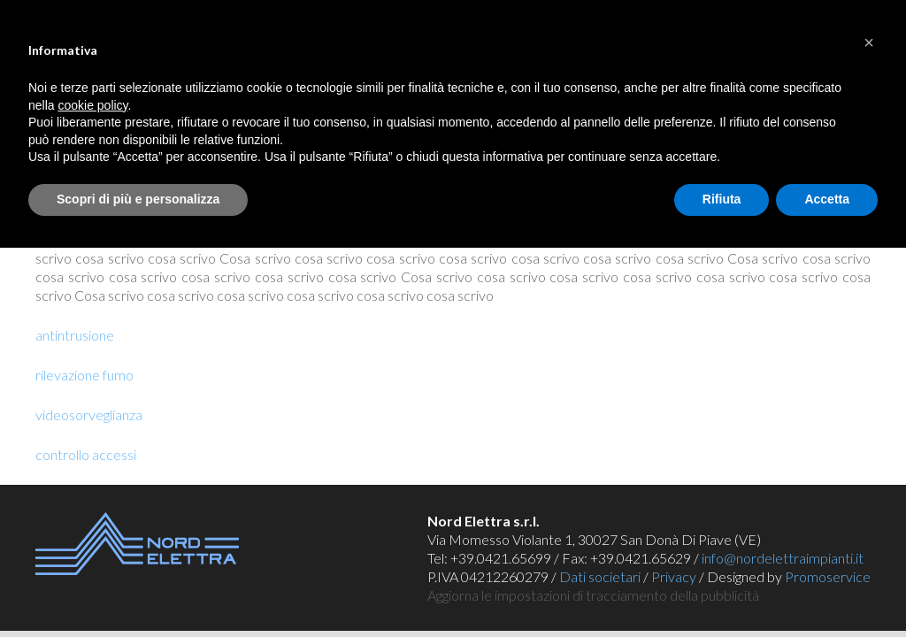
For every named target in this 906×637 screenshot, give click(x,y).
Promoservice (828, 576)
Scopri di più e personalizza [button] (138, 199)
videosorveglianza (88, 414)
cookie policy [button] (92, 105)
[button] (869, 42)
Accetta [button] (826, 199)
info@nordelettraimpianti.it (783, 557)
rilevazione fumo (84, 374)
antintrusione (74, 334)
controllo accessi (85, 454)
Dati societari (600, 576)
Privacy (673, 576)
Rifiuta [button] (722, 199)
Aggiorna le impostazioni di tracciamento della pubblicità (593, 595)
